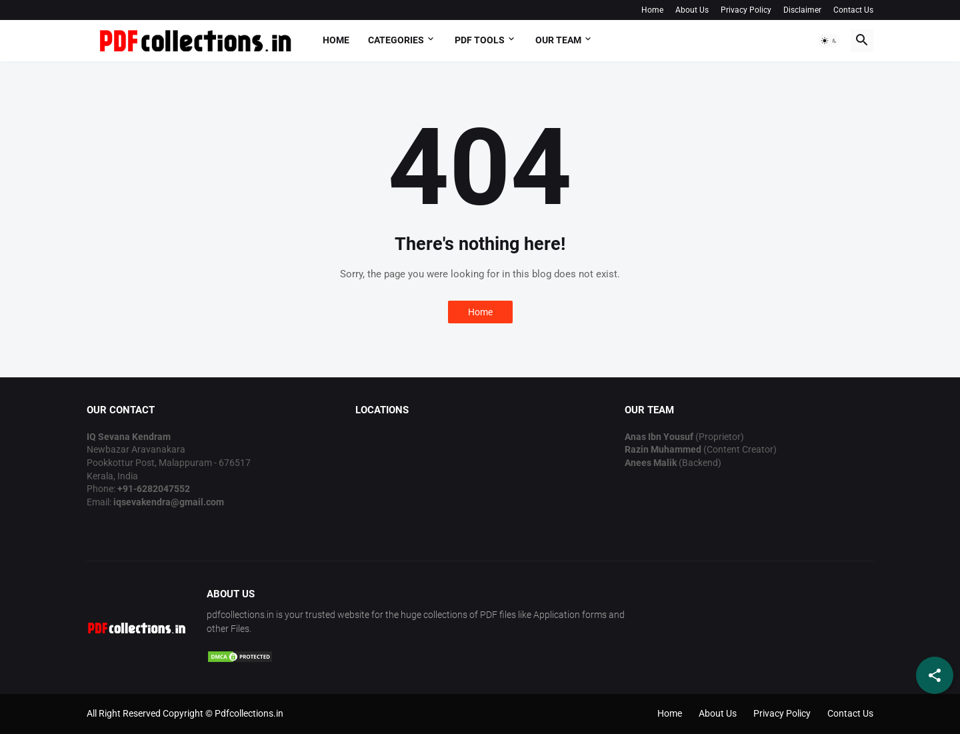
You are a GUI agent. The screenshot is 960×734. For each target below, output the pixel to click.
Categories (396, 40)
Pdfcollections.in (249, 713)
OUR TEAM (558, 40)
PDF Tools (480, 40)
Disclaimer (802, 10)
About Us (692, 10)
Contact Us (853, 10)
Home (652, 10)
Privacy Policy (746, 10)
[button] (829, 40)
